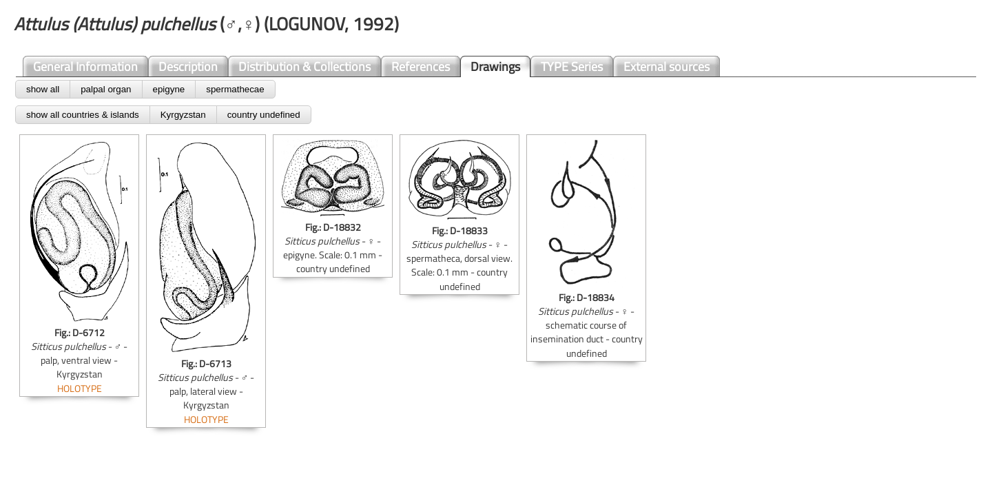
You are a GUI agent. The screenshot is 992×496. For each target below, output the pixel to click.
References (420, 66)
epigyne (169, 89)
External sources (666, 66)
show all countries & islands (82, 115)
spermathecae (235, 89)
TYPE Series (572, 66)
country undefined (263, 115)
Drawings (495, 66)
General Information (85, 66)
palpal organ (106, 89)
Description (188, 66)
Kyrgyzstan (183, 115)
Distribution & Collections (304, 66)
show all (42, 89)
